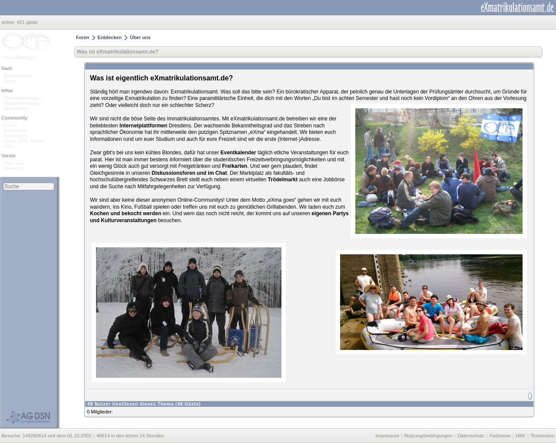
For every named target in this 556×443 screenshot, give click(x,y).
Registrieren (17, 75)
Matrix (38, 140)
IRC (23, 140)
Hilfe (520, 435)
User (8, 146)
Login (10, 80)
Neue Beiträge (19, 57)
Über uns (13, 163)
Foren (10, 125)
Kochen (99, 213)
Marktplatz (15, 130)
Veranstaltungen (22, 97)
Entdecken (110, 37)
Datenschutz (470, 435)
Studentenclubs (21, 103)
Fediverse (500, 435)
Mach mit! (14, 168)
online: (9, 22)
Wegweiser (15, 108)
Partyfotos (15, 135)
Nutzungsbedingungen (428, 435)
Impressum (387, 435)
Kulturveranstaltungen (128, 220)
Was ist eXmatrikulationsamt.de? (118, 52)
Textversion (542, 435)
